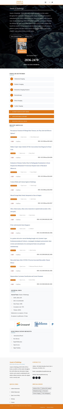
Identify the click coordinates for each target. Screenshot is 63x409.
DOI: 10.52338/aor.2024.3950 (45, 189)
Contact (12, 402)
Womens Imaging (36, 393)
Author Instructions (15, 388)
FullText (18, 141)
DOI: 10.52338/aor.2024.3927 (45, 203)
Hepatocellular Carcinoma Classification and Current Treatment (26, 276)
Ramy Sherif (31, 153)
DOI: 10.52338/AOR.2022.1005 (44, 219)
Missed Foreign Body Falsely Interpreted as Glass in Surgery (25, 195)
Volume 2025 (28, 36)
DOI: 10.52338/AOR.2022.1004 (44, 232)
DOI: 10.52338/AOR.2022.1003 (44, 254)
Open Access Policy (15, 395)
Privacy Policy (50, 407)
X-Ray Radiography (46, 393)
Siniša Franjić (33, 185)
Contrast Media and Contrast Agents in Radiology (23, 182)
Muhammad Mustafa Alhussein (35, 266)
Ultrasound (45, 390)
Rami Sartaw (31, 215)
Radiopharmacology (37, 390)
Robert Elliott (31, 280)
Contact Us (42, 407)
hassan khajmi (33, 172)
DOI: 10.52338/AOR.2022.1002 (44, 270)
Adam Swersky (32, 250)
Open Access (23, 137)
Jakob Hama (33, 199)
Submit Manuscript (15, 392)
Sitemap (13, 398)
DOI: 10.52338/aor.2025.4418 (45, 141)
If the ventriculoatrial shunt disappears (20, 225)
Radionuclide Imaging (46, 388)
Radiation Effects (36, 388)
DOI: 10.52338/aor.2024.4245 (45, 176)
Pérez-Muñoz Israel (34, 137)
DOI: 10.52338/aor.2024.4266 (45, 157)
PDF (12, 141)
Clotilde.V (31, 228)
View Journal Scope (16, 36)
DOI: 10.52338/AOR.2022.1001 (44, 284)
